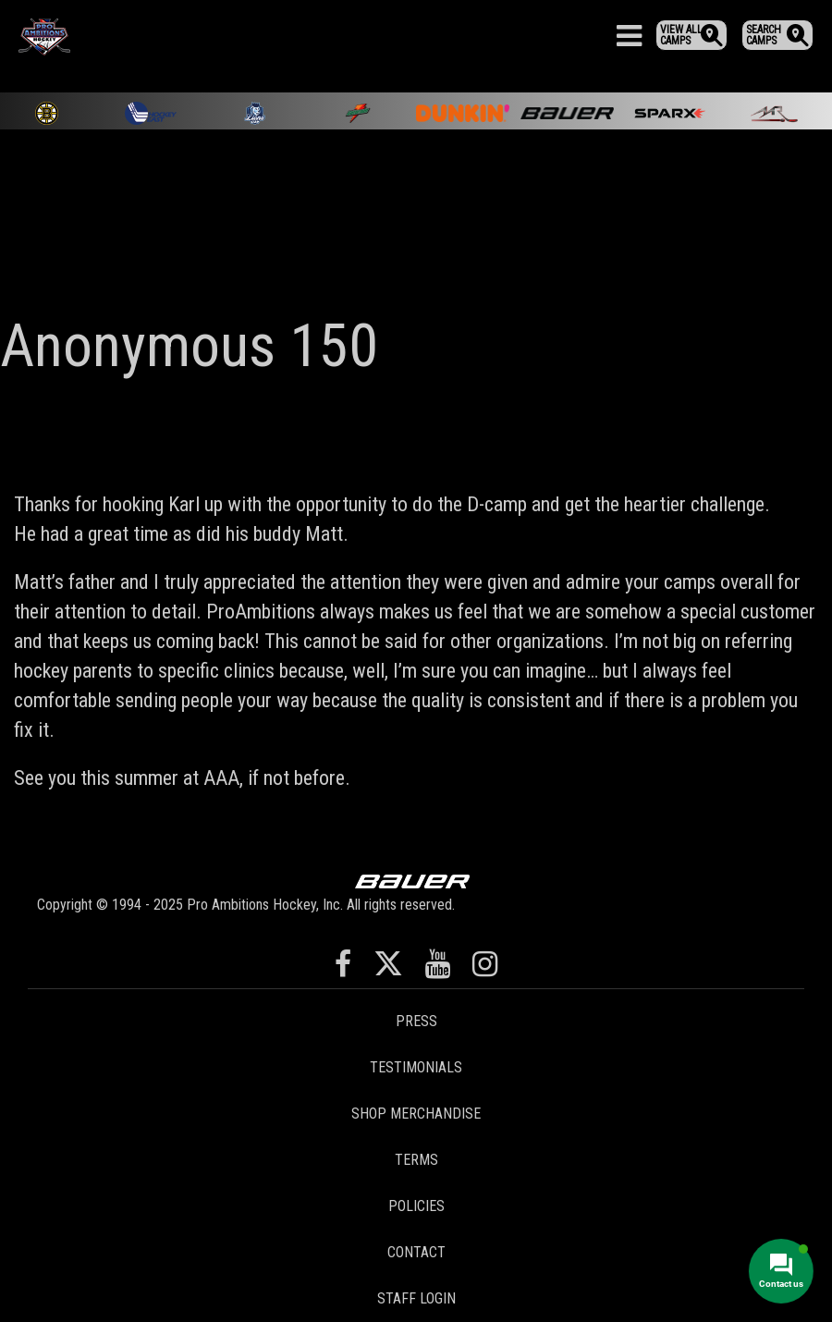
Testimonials (416, 1067)
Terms (416, 1160)
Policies (416, 1206)
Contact (416, 1252)
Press (416, 1021)
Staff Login (416, 1298)
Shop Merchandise (416, 1113)
